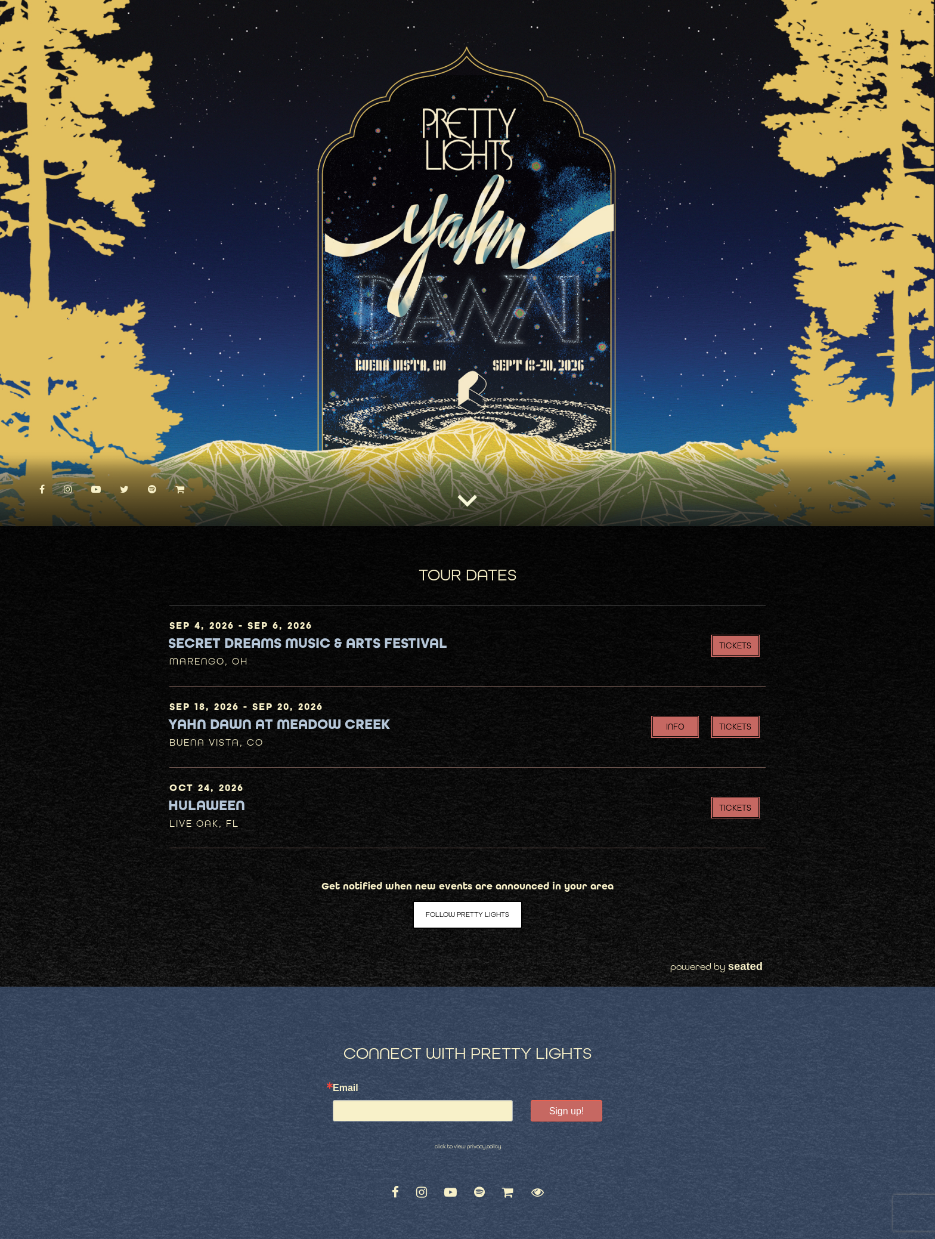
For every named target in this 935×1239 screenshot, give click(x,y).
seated (745, 966)
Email (345, 1088)
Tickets (735, 645)
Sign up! (566, 1111)
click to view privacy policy (468, 1147)
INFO (675, 726)
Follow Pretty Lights (467, 914)
